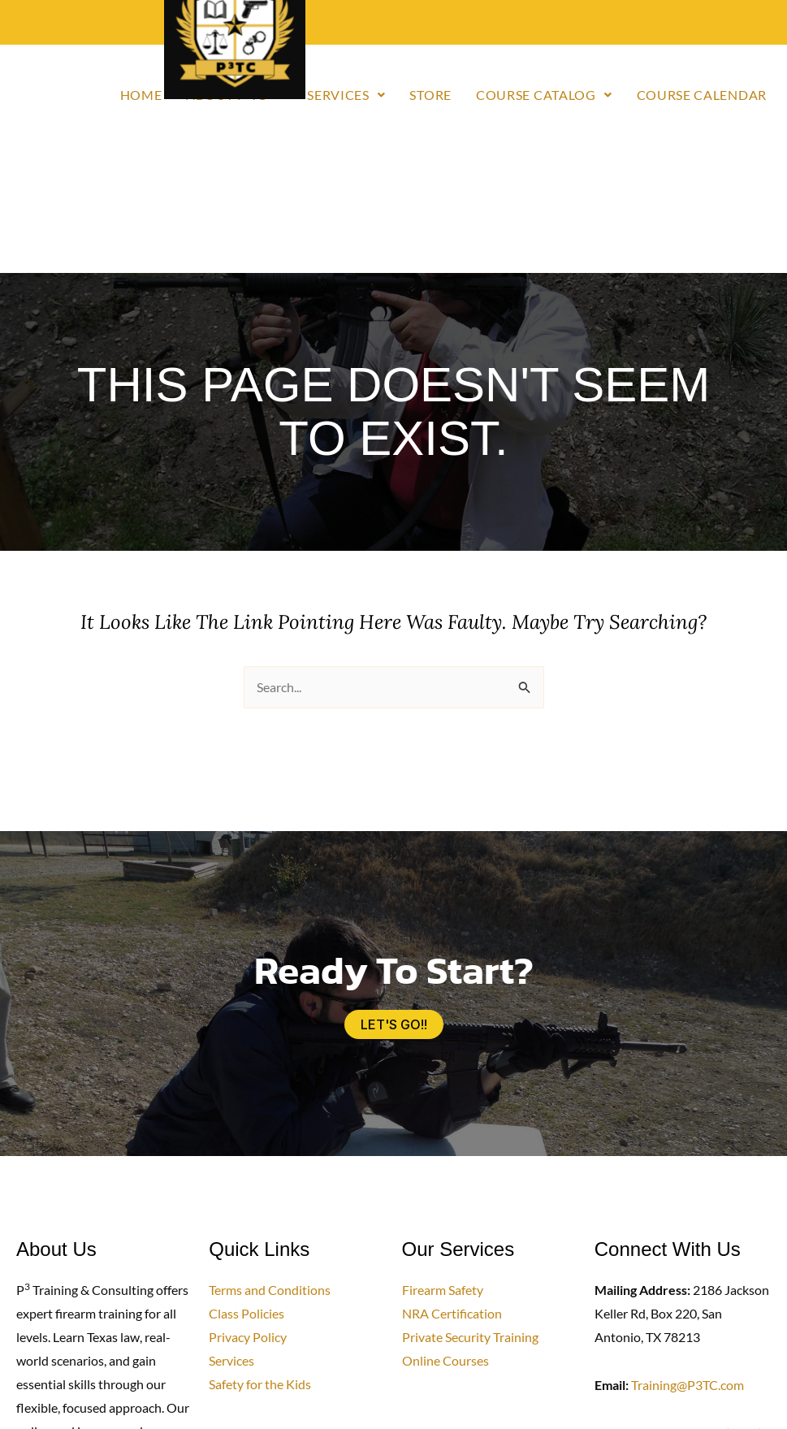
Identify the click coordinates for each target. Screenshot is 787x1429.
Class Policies (246, 1313)
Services (231, 1360)
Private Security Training (470, 1337)
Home (141, 94)
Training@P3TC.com (687, 1384)
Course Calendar (702, 94)
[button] (346, 95)
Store (430, 94)
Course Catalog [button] (544, 94)
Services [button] (346, 94)
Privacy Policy (248, 1337)
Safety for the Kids (260, 1384)
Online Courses (445, 1360)
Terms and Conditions (270, 1289)
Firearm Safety (442, 1289)
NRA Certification (452, 1313)
